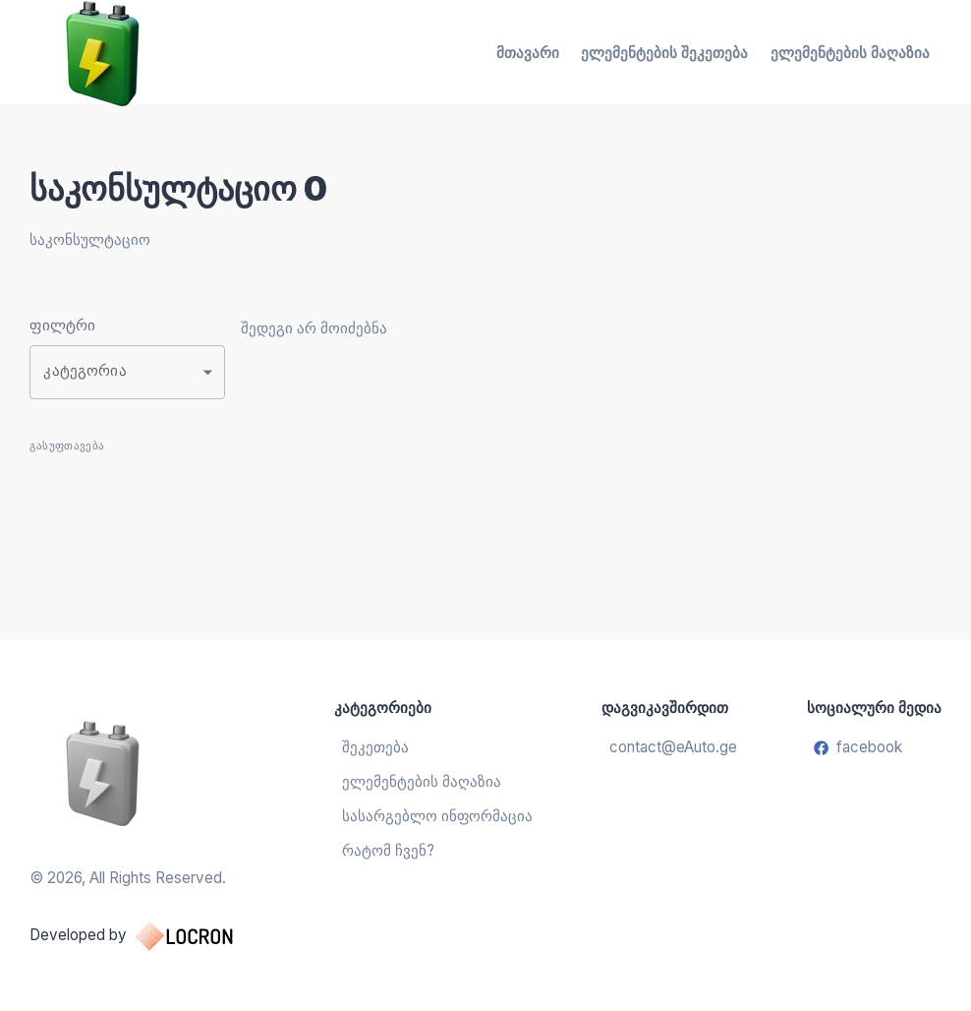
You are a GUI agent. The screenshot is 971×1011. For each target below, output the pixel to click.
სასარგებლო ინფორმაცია (437, 815)
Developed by (150, 936)
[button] (127, 372)
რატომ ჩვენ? (388, 850)
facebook (858, 747)
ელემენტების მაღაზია (850, 52)
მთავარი (527, 52)
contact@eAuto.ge (673, 747)
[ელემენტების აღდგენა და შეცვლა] (150, 772)
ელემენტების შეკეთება (664, 52)
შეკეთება (375, 747)
